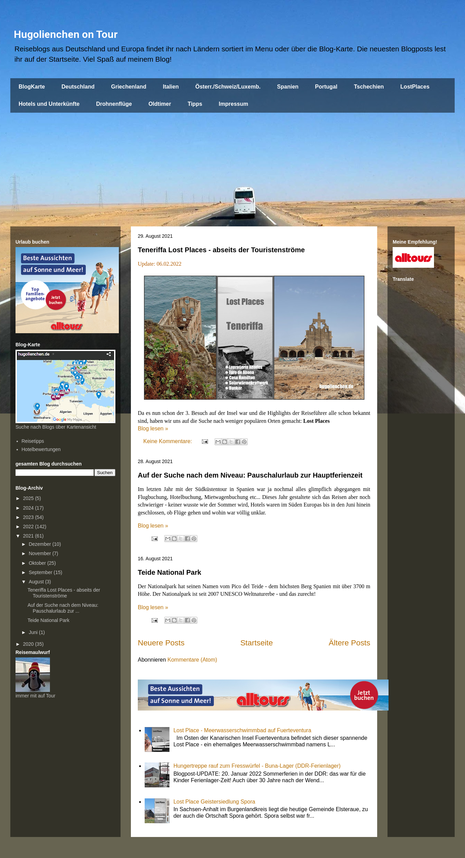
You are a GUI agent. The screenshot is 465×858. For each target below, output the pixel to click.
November (40, 553)
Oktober (38, 563)
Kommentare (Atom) (192, 660)
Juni (34, 632)
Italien (171, 87)
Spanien (287, 87)
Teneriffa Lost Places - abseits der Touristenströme (221, 250)
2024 (29, 508)
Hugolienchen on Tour (66, 34)
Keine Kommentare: (168, 441)
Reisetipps (33, 441)
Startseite (256, 643)
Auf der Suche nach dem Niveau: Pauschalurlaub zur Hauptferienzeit (250, 475)
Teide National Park (169, 572)
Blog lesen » (153, 428)
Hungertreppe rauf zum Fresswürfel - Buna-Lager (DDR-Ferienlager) (257, 766)
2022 (29, 526)
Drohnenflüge (114, 104)
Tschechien (369, 87)
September (41, 572)
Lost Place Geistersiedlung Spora (214, 802)
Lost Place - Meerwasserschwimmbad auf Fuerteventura (242, 730)
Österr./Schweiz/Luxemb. (227, 87)
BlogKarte (32, 87)
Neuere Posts (161, 643)
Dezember (40, 544)
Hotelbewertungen (41, 449)
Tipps (195, 104)
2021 (29, 536)
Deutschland (77, 87)
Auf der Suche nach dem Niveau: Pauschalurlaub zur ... (63, 608)
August (37, 581)
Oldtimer (159, 104)
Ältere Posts (349, 643)
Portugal (326, 87)
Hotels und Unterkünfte (49, 104)
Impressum (233, 104)
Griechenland (128, 87)
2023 (29, 517)
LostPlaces (414, 87)
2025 (29, 498)
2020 (29, 644)
